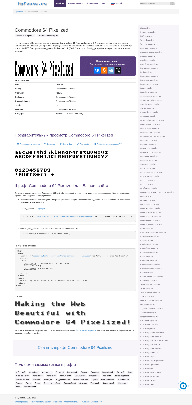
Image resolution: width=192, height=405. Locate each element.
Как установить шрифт (41, 402)
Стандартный (28, 209)
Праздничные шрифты (150, 220)
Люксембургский (122, 376)
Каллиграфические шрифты (152, 136)
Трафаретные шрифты (150, 292)
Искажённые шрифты (149, 128)
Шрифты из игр (147, 356)
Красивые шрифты (148, 160)
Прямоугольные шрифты (151, 224)
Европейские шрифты (149, 112)
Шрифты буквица (147, 328)
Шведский (122, 383)
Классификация (75, 3)
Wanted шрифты (147, 40)
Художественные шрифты (151, 308)
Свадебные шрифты (149, 248)
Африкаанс (47, 372)
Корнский (107, 376)
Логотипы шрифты (148, 164)
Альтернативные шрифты (151, 52)
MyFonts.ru (19, 12)
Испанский (51, 376)
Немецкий (48, 379)
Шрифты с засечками (149, 376)
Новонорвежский (80, 379)
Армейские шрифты (149, 64)
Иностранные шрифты (150, 124)
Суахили (83, 383)
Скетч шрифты (146, 256)
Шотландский (30, 387)
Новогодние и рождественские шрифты (157, 192)
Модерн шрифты (147, 180)
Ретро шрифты (146, 228)
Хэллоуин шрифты (148, 312)
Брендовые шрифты (149, 68)
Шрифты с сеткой (148, 380)
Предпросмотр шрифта (28, 144)
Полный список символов (108, 144)
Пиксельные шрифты (149, 204)
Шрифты (60, 3)
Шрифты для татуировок (151, 348)
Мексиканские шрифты (150, 176)
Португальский (107, 379)
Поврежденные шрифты (150, 208)
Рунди (28, 383)
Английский (33, 372)
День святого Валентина (151, 100)
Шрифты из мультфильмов (152, 360)
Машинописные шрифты (151, 172)
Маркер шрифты (147, 168)
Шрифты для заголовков (151, 336)
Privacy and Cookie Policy (91, 402)
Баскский (60, 372)
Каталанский (80, 376)
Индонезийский (22, 376)
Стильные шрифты (148, 280)
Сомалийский (70, 383)
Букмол (84, 372)
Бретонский (72, 372)
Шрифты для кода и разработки (154, 340)
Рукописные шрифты (149, 236)
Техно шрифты (146, 288)
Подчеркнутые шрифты (150, 212)
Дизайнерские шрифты (150, 104)
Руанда (19, 383)
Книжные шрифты (148, 144)
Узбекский (95, 383)
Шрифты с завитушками (150, 372)
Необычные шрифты (149, 188)
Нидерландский (63, 379)
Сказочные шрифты (149, 252)
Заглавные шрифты (148, 116)
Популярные (92, 3)
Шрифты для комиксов (150, 344)
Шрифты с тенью (147, 384)
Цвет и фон (66, 144)
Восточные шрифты (149, 80)
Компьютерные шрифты (150, 152)
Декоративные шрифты (150, 96)
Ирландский (38, 376)
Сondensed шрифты (149, 244)
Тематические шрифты (150, 284)
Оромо (95, 379)
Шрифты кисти (146, 368)
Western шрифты (147, 44)
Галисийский (107, 372)
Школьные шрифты (148, 320)
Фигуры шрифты (147, 304)
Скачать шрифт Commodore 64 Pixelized (75, 347)
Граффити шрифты (148, 92)
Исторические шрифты (150, 132)
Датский (120, 372)
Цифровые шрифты (149, 316)
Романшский (123, 379)
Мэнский (36, 379)
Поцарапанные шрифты (150, 216)
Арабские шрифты (148, 60)
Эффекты (57, 402)
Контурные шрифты (149, 156)
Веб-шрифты (146, 72)
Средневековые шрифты (151, 268)
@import (41, 209)
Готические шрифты (149, 84)
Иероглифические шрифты (152, 120)
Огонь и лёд (145, 196)
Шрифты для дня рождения (152, 332)
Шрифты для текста (149, 352)
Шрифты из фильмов (149, 364)
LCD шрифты (146, 36)
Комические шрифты (149, 148)
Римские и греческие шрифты (153, 232)
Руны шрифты (146, 240)
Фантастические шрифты (151, 300)
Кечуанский (94, 376)
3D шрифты (145, 28)
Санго (37, 383)
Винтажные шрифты (149, 76)
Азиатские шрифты (148, 48)
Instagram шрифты (148, 32)
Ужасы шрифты (147, 296)
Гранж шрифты (146, 88)
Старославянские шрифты (151, 276)
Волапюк (95, 372)
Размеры (49, 144)
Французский (108, 383)
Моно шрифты (146, 184)
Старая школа (146, 272)
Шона (18, 387)
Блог (104, 3)
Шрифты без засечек (149, 324)
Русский (116, 3)
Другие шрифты (147, 108)
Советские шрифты (148, 260)
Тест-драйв (83, 144)
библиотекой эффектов (86, 330)
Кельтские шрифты (148, 140)
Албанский (20, 372)
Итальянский (65, 376)
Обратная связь (71, 402)
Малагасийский (22, 379)
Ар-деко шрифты (147, 56)
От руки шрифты (147, 200)
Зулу (130, 372)
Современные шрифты (150, 264)
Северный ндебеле (52, 383)
